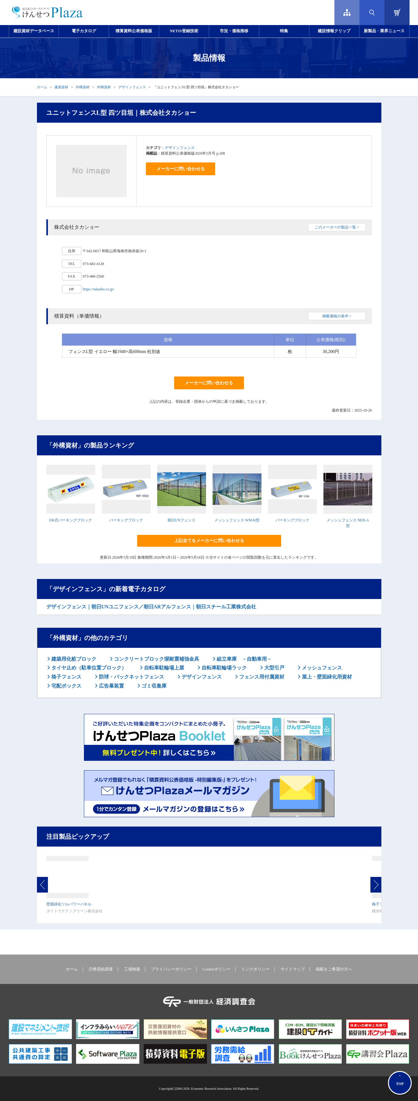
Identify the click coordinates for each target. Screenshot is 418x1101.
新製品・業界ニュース (384, 31)
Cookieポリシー (216, 969)
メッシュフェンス (321, 667)
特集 (284, 31)
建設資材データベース (33, 31)
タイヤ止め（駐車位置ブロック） (88, 667)
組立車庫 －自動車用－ (243, 659)
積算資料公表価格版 (134, 31)
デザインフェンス (132, 87)
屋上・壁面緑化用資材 (326, 676)
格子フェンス (65, 676)
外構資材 (83, 87)
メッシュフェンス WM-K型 (237, 520)
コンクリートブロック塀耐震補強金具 (156, 659)
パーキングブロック (126, 520)
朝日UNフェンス (181, 520)
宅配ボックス (65, 686)
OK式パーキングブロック (70, 520)
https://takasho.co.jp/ (98, 289)
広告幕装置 (111, 686)
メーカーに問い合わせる (181, 168)
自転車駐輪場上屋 (163, 667)
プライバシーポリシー (171, 969)
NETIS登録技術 (184, 31)
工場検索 (132, 969)
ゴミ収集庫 (153, 686)
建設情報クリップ (334, 31)
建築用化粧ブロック (73, 659)
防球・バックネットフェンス (131, 676)
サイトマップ (293, 969)
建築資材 (61, 87)
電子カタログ (84, 31)
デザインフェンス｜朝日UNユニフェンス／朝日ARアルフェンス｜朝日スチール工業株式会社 (151, 606)
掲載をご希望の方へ (334, 969)
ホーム (42, 87)
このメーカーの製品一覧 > (337, 227)
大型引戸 (273, 667)
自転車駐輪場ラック (223, 667)
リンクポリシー (255, 969)
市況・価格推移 (234, 31)
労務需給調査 (101, 969)
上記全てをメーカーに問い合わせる (209, 540)
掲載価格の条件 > (337, 316)
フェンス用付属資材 (261, 676)
